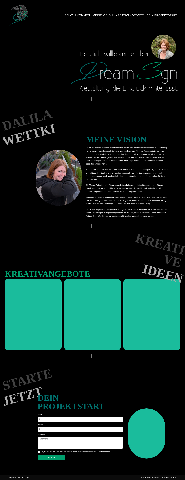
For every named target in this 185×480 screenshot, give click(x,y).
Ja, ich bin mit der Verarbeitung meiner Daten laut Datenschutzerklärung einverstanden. (76, 452)
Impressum (155, 477)
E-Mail (40, 424)
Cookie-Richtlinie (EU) (168, 477)
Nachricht (41, 435)
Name (40, 415)
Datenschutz (145, 477)
